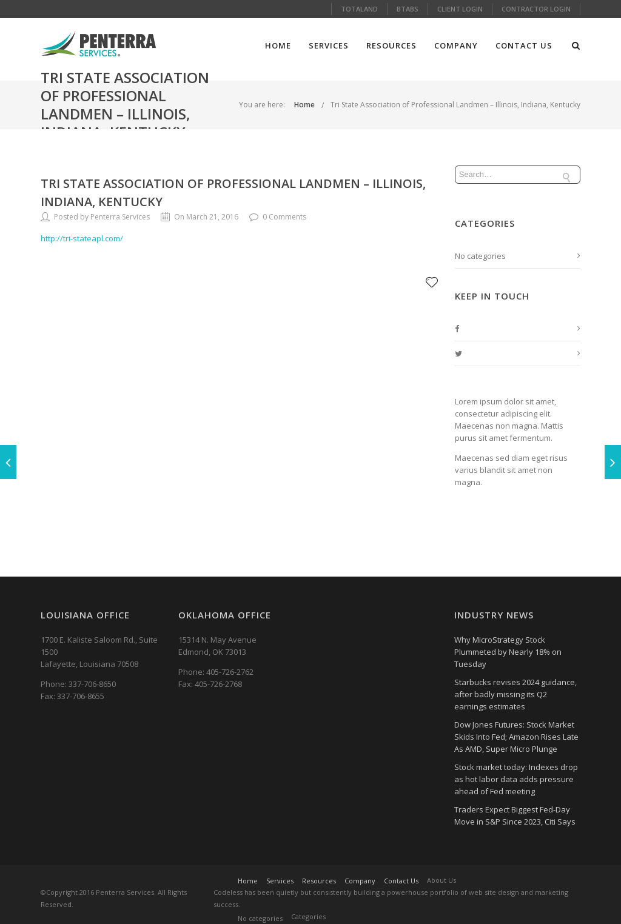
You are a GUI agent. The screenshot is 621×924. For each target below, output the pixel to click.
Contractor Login (536, 8)
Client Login (460, 8)
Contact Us (523, 45)
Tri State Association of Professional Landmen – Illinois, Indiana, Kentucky (455, 104)
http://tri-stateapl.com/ (82, 238)
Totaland (359, 8)
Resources (391, 45)
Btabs (407, 8)
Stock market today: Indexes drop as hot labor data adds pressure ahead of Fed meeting (516, 779)
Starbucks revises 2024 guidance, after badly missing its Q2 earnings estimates (515, 694)
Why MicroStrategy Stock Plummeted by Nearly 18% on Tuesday (508, 651)
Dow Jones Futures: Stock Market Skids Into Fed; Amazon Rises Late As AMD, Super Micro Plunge (516, 736)
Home (278, 45)
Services (329, 45)
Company (456, 45)
